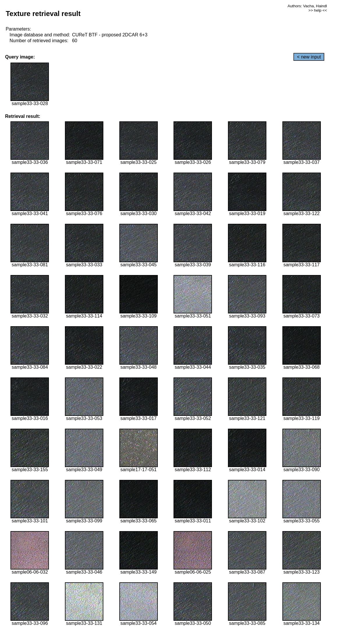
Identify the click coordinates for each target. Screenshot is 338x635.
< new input (309, 56)
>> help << (317, 10)
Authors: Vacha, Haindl (307, 6)
